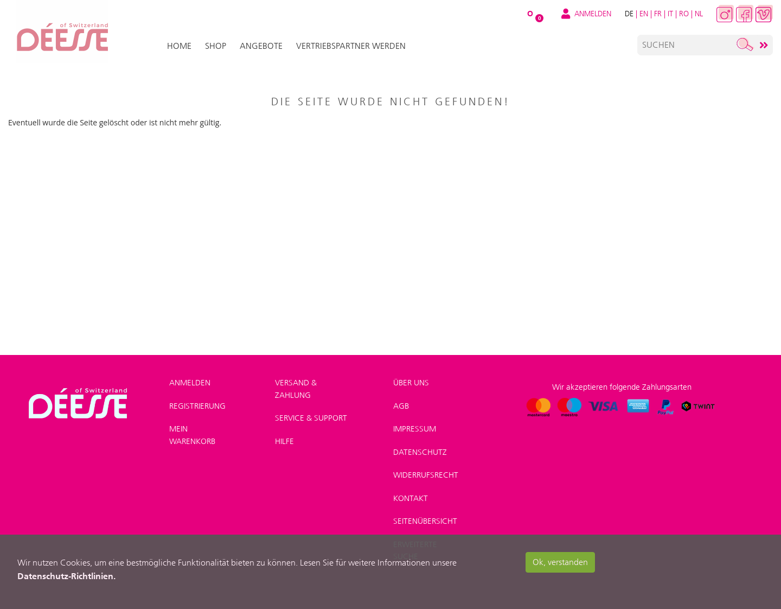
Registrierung (197, 406)
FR (658, 13)
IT (670, 13)
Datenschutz (420, 452)
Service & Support (311, 418)
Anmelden (189, 383)
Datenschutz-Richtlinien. (66, 575)
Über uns (411, 383)
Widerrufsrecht (425, 475)
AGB (401, 406)
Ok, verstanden (560, 562)
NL (699, 13)
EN (643, 13)
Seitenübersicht (425, 521)
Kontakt (410, 498)
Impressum (414, 429)
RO (684, 13)
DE (629, 13)
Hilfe (284, 441)
